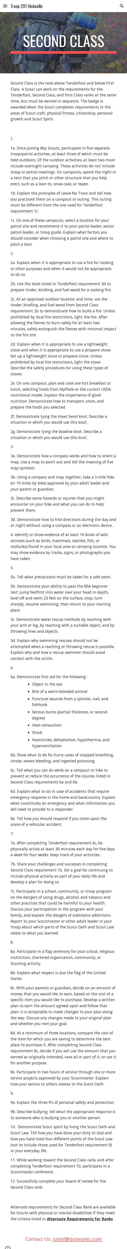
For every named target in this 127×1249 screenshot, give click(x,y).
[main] (63, 42)
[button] (5, 6)
